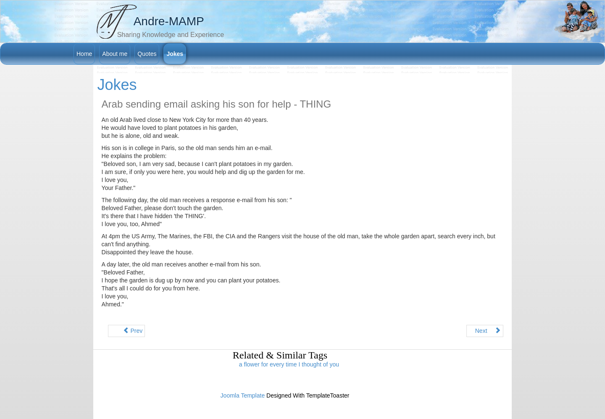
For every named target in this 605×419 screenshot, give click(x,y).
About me (114, 53)
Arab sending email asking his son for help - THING (216, 104)
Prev (130, 331)
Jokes (174, 53)
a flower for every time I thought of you (289, 364)
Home (84, 53)
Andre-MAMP (169, 21)
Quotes (146, 53)
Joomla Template (243, 395)
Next (488, 331)
